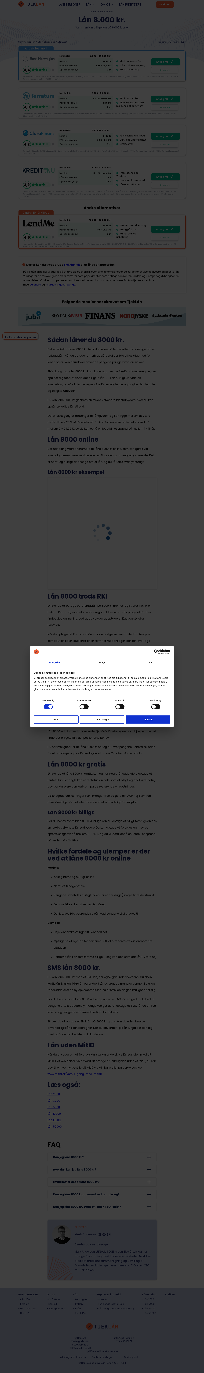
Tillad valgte (102, 719)
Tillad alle (147, 719)
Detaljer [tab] (102, 662)
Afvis (56, 719)
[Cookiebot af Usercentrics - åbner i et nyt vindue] (156, 651)
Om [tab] (150, 662)
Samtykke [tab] (54, 662)
